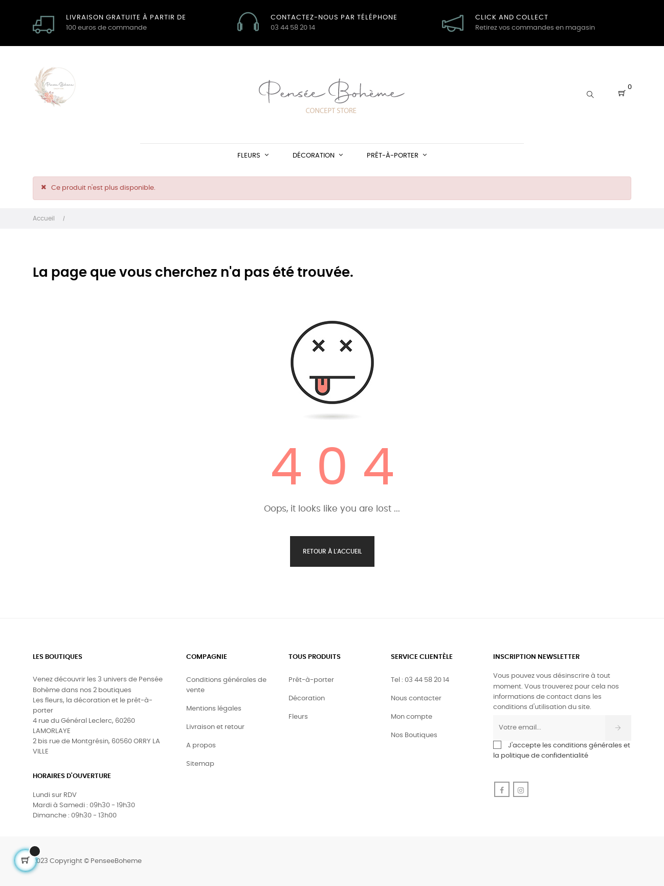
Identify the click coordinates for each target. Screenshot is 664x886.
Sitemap (200, 764)
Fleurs (298, 717)
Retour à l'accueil (332, 551)
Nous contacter (416, 698)
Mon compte (411, 717)
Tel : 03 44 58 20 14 (420, 680)
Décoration (307, 698)
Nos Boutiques (414, 735)
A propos (201, 745)
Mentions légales (213, 708)
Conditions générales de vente (226, 685)
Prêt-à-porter (311, 680)
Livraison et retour (215, 727)
